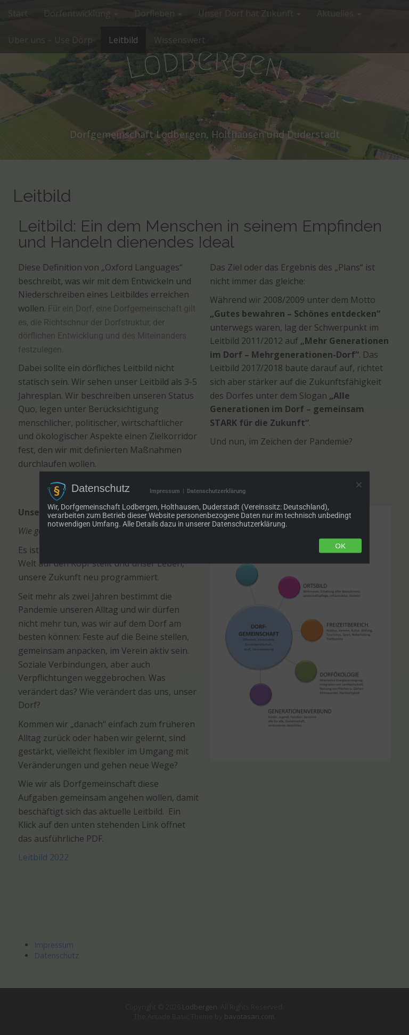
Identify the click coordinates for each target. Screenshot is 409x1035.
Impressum (165, 491)
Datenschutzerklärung (216, 491)
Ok (340, 545)
